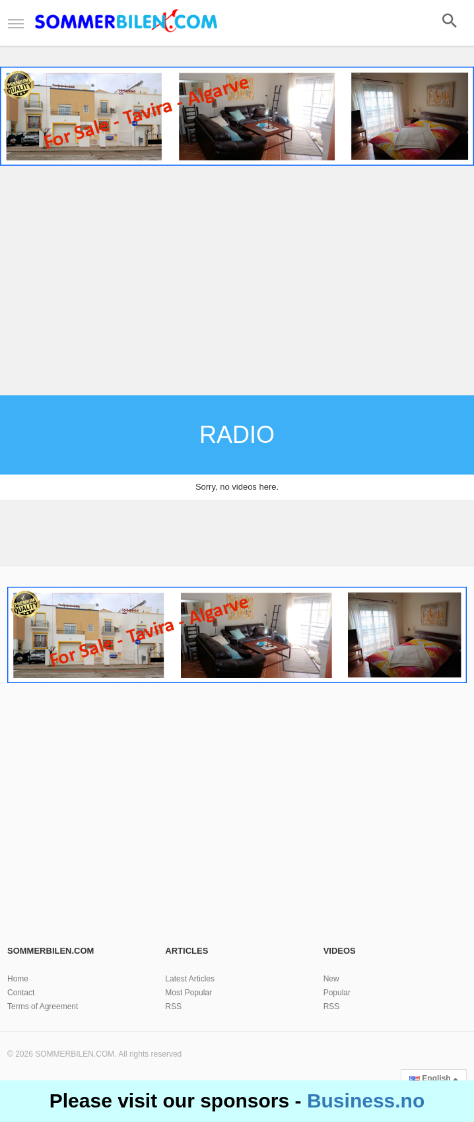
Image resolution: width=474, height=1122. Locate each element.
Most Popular (188, 992)
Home (17, 978)
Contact (20, 992)
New (331, 978)
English (433, 1078)
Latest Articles (190, 978)
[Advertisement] (237, 282)
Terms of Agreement (42, 1006)
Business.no (365, 1100)
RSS (173, 1006)
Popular (337, 992)
